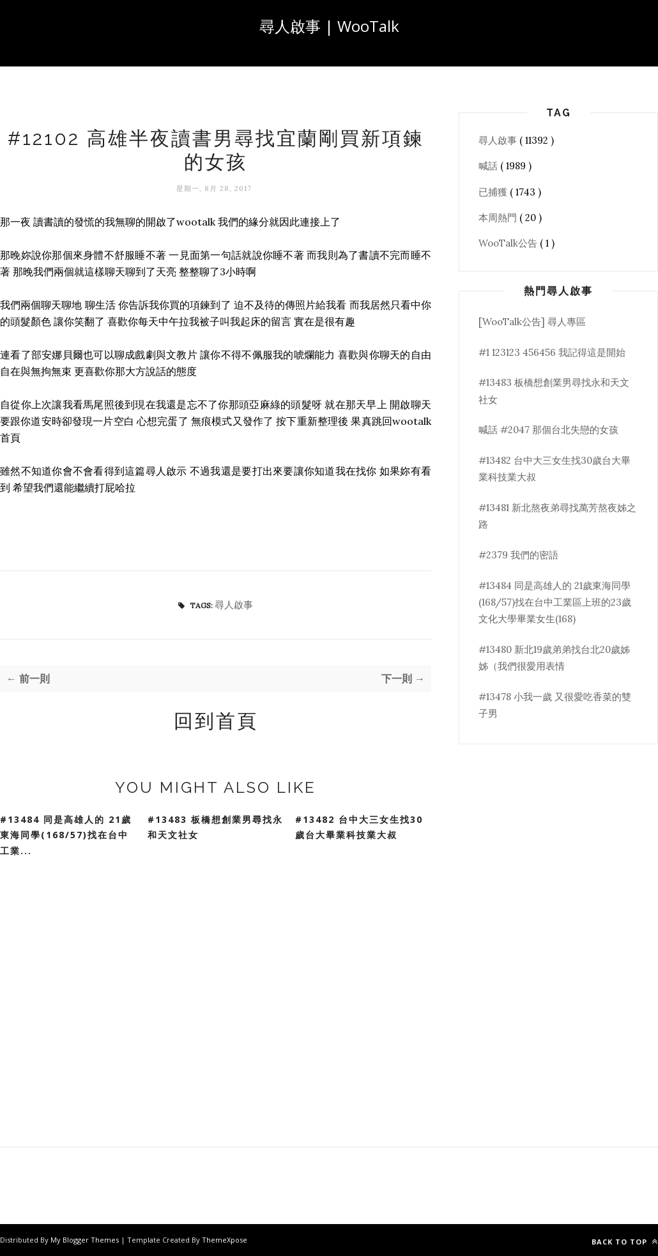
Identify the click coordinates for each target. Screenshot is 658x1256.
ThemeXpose (224, 1240)
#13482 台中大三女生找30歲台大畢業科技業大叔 (359, 827)
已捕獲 (494, 192)
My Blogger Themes (85, 1240)
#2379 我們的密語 (518, 555)
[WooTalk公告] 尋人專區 (532, 322)
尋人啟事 (234, 605)
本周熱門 (498, 217)
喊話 (489, 166)
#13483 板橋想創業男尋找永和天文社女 (215, 827)
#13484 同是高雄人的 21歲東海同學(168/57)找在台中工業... (66, 835)
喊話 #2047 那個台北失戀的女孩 (548, 430)
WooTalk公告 (509, 243)
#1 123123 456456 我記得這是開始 (551, 352)
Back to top (625, 1241)
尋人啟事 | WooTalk (329, 25)
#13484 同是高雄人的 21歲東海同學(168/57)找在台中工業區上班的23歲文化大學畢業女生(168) (554, 602)
